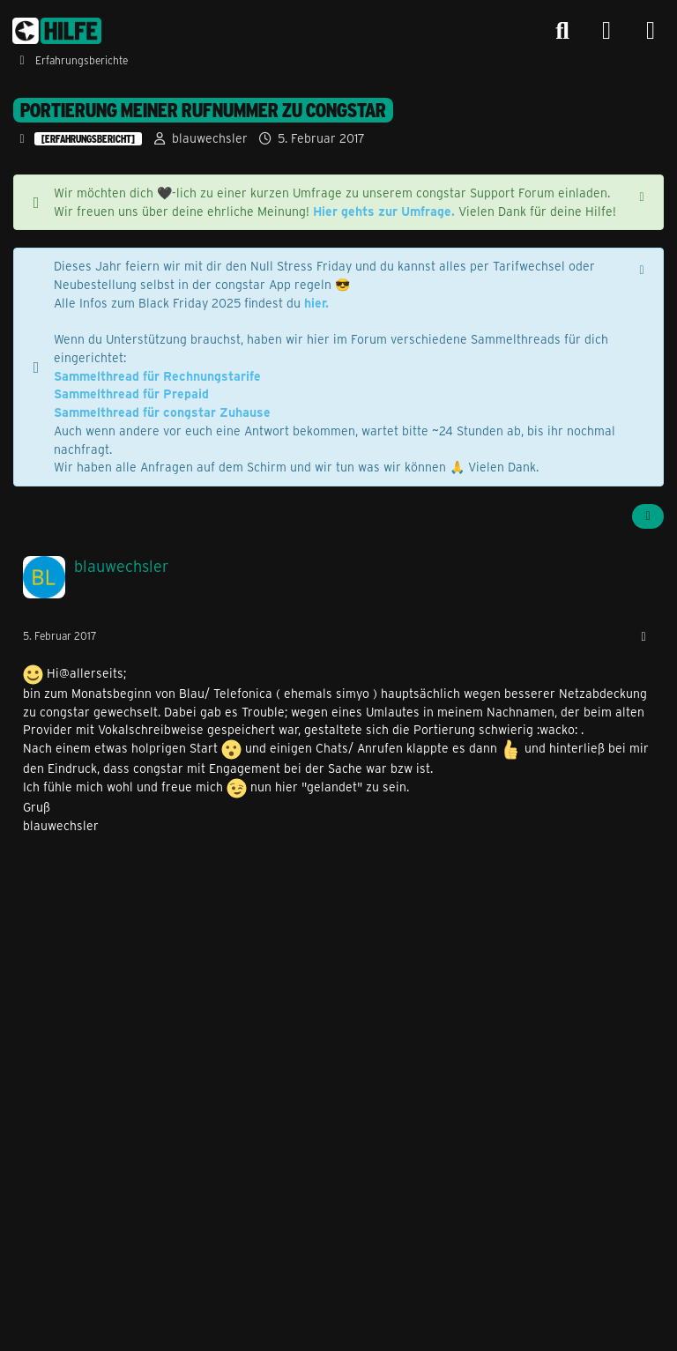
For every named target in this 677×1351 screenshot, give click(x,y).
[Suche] (562, 30)
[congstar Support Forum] (57, 30)
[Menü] (650, 30)
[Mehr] (643, 636)
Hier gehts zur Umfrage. (384, 211)
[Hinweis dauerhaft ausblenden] (643, 194)
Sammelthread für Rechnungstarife (157, 375)
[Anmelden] (606, 31)
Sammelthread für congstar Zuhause (162, 412)
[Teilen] (648, 516)
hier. (316, 302)
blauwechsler (210, 138)
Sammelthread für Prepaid (131, 393)
